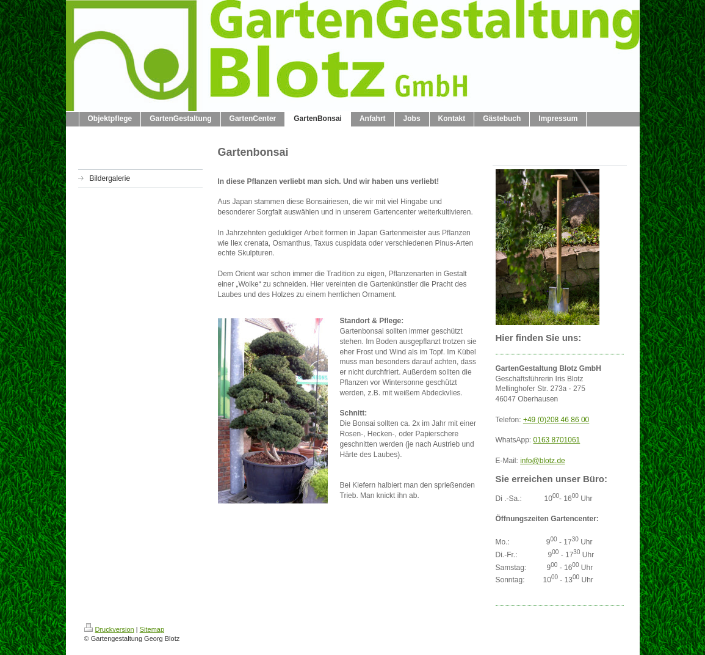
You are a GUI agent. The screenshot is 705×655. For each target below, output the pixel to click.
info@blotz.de (542, 460)
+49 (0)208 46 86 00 (556, 419)
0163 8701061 (556, 440)
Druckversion (109, 629)
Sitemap (152, 629)
